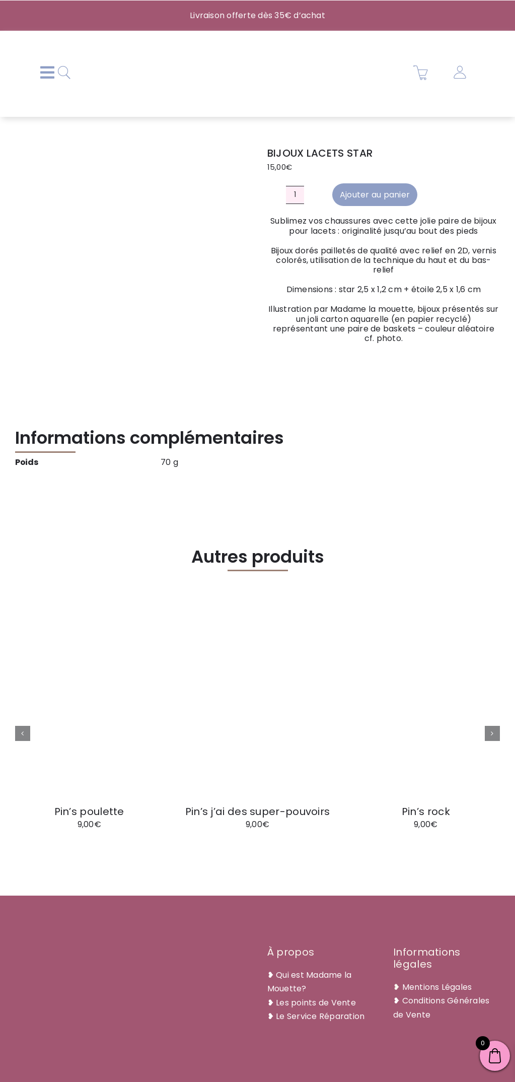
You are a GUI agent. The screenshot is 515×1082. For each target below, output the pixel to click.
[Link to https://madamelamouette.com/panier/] (420, 72)
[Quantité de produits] (295, 195)
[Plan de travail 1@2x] (254, 43)
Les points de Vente (316, 1002)
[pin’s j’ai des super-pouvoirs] (257, 632)
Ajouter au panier (375, 194)
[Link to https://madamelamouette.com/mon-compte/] (459, 72)
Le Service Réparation (320, 1016)
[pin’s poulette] (89, 632)
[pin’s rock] (426, 632)
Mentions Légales (437, 987)
